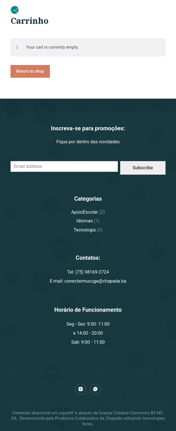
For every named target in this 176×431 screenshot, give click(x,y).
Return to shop (30, 71)
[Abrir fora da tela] (163, 9)
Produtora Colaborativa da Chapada (88, 418)
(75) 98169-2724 (124, 9)
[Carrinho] (147, 9)
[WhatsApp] (95, 389)
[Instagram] (80, 389)
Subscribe (143, 167)
